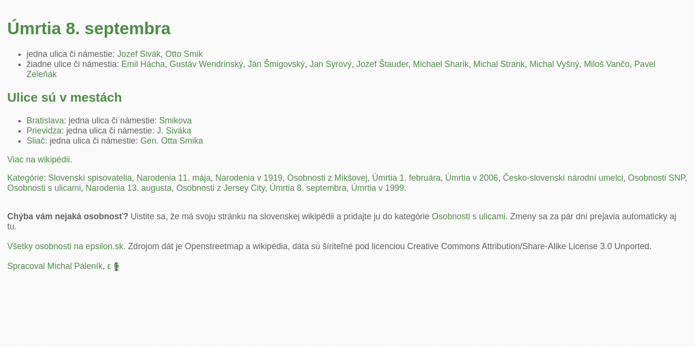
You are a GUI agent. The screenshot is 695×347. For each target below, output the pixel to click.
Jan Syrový (330, 64)
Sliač (36, 141)
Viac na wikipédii (38, 159)
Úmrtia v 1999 (377, 188)
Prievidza (44, 130)
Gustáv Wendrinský (206, 64)
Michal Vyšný (554, 64)
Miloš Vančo (607, 64)
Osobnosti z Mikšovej (327, 178)
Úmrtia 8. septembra (307, 188)
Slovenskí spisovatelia (90, 178)
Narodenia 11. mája (174, 178)
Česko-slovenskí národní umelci (563, 178)
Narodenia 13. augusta (128, 188)
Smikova (175, 120)
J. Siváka (174, 130)
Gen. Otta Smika (171, 141)
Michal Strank (499, 64)
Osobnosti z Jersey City (220, 188)
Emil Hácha (143, 64)
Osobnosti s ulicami (44, 188)
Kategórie (25, 178)
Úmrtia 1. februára (406, 178)
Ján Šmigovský (276, 64)
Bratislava (45, 120)
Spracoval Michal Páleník (55, 266)
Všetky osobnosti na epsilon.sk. (66, 246)
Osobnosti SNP (656, 178)
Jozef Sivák (139, 54)
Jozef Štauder (382, 64)
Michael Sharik (441, 64)
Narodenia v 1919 (248, 178)
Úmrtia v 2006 (472, 178)
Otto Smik (184, 54)
